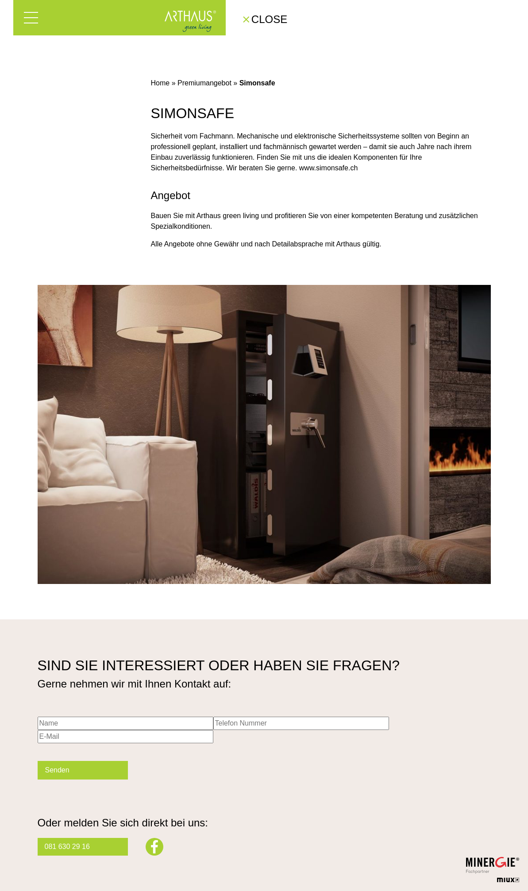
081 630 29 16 (67, 846)
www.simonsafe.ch (328, 168)
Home (160, 83)
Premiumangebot (204, 83)
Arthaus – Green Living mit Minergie (190, 21)
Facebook (154, 847)
